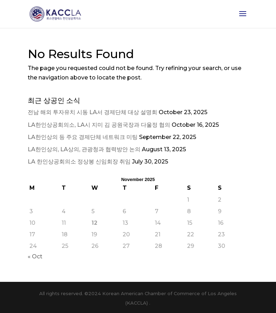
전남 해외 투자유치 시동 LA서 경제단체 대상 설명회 (92, 112)
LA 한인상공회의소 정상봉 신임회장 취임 (79, 161)
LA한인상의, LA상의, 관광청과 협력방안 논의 (84, 149)
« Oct (35, 256)
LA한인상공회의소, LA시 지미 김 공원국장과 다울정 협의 (99, 124)
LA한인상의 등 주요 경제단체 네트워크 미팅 (83, 137)
